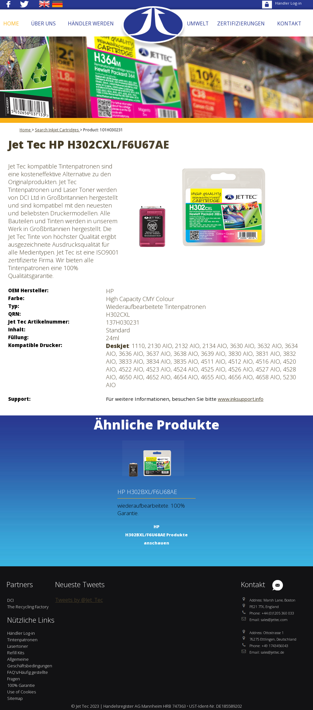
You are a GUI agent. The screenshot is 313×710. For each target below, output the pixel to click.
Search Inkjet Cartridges (57, 129)
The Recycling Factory (28, 607)
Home (26, 129)
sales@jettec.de (272, 652)
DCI (10, 600)
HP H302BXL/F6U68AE (147, 492)
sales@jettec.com (274, 619)
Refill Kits (15, 653)
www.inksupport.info (240, 399)
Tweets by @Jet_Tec (79, 599)
